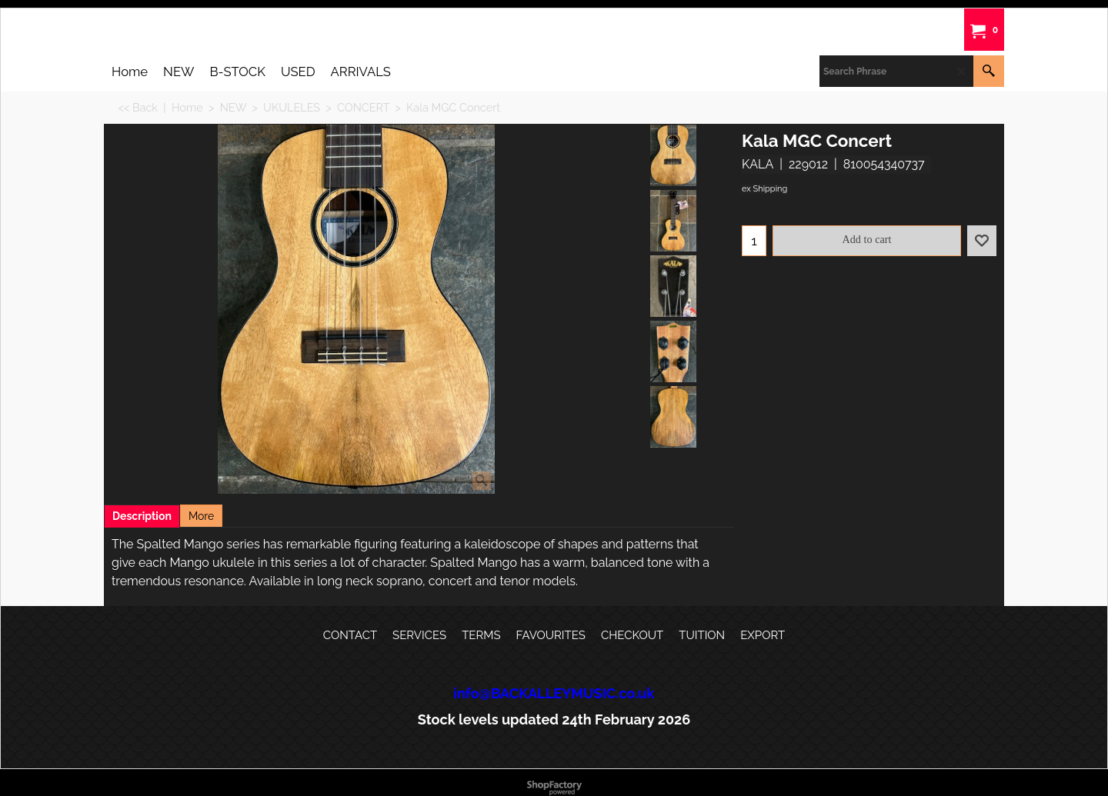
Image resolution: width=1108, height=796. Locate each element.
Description (142, 516)
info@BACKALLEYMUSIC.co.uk (554, 693)
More (201, 516)
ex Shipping (764, 189)
